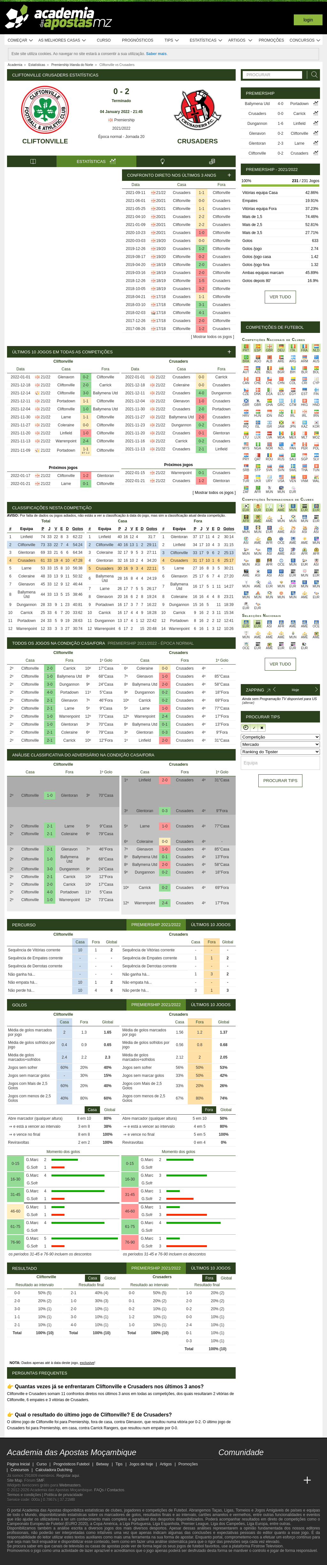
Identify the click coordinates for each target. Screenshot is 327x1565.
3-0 (85, 393)
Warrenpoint (66, 441)
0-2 (201, 256)
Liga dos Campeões (228, 1523)
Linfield (66, 433)
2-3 (280, 143)
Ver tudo (280, 296)
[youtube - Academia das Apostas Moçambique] (223, 1467)
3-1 (201, 305)
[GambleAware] (21, 1559)
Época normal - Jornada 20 (121, 136)
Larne (66, 417)
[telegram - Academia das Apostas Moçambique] (259, 1467)
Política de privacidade (63, 1495)
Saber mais (156, 54)
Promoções (271, 40)
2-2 (201, 216)
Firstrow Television (266, 1546)
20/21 (161, 200)
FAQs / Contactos (109, 1490)
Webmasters (69, 1485)
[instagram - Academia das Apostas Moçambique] (247, 1467)
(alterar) (248, 703)
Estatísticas (206, 40)
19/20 (161, 240)
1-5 (201, 280)
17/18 (161, 296)
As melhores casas (62, 40)
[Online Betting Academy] (259, 1480)
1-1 (201, 192)
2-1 (201, 449)
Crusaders (197, 141)
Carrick (105, 385)
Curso (103, 40)
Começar (21, 40)
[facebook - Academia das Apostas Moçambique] (235, 1467)
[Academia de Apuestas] (271, 1480)
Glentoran (105, 475)
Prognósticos (137, 40)
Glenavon (66, 377)
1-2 (201, 248)
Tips (171, 40)
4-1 (201, 313)
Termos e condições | (25, 1495)
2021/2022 (121, 128)
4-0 (201, 393)
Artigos (240, 40)
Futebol (180, 1510)
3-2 (201, 288)
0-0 (201, 200)
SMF (40, 1480)
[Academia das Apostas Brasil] (247, 1480)
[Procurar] (312, 75)
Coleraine (66, 425)
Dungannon (221, 393)
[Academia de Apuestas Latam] (283, 1480)
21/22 (161, 192)
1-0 (201, 232)
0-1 (85, 483)
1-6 (280, 123)
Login (308, 19)
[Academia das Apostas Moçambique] (223, 1480)
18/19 (161, 264)
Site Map (14, 1480)
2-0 (201, 264)
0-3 (164, 732)
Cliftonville (45, 141)
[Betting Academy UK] (295, 1480)
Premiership (121, 120)
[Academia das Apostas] (235, 1480)
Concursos (305, 40)
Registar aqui (68, 1475)
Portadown (66, 401)
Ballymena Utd (105, 393)
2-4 (85, 441)
